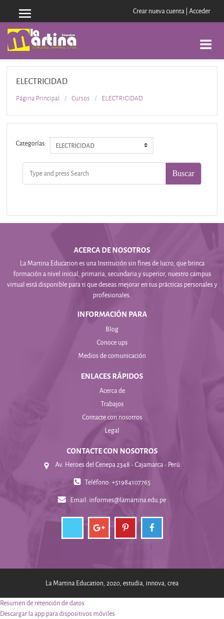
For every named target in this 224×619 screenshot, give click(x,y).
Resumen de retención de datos (42, 602)
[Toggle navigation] (205, 39)
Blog (112, 329)
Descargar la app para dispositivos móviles (57, 613)
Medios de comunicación (112, 355)
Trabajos (112, 403)
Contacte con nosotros (112, 417)
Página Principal (38, 98)
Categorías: (31, 143)
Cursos (81, 98)
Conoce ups (112, 342)
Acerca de (112, 390)
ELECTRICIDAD (122, 98)
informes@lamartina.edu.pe (127, 499)
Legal (112, 430)
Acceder (199, 10)
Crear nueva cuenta (158, 10)
